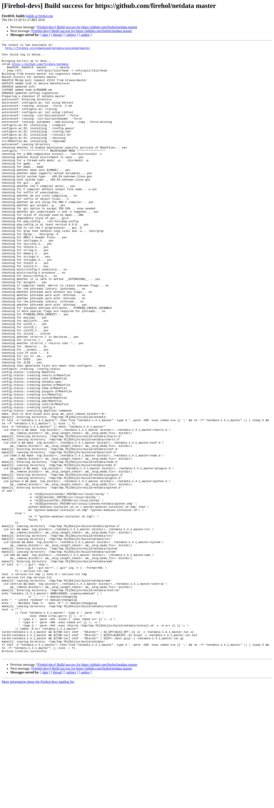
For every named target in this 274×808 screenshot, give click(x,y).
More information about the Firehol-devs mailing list (38, 804)
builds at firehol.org (39, 16)
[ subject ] (71, 35)
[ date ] (45, 35)
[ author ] (85, 35)
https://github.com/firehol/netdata (40, 68)
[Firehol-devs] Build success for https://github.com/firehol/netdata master (87, 27)
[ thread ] (57, 35)
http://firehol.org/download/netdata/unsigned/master (47, 49)
